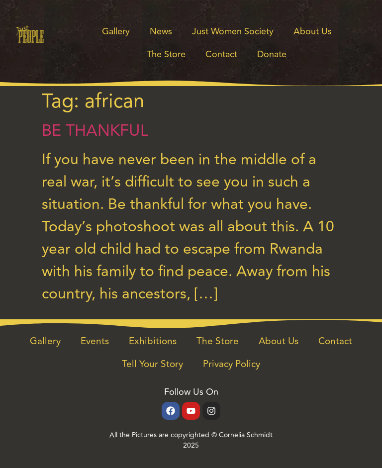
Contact (221, 54)
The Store (166, 54)
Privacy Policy (231, 364)
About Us (312, 31)
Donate (271, 54)
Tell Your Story (152, 364)
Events (95, 341)
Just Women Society (233, 31)
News (161, 31)
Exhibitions (153, 341)
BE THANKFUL (95, 130)
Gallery (116, 31)
